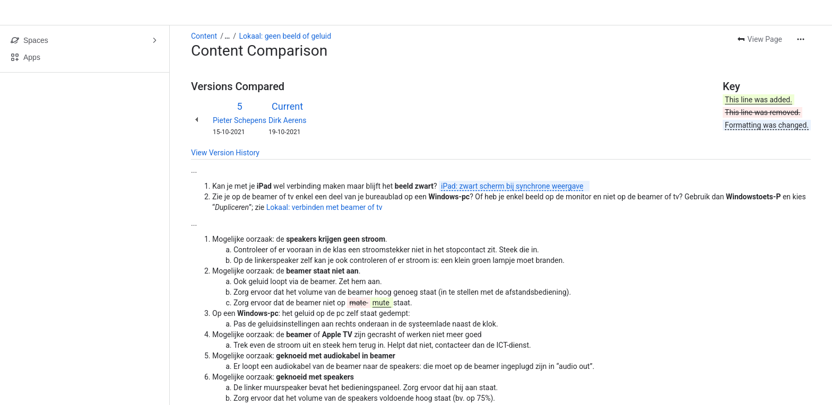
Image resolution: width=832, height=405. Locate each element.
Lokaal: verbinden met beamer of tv (324, 207)
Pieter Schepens (239, 120)
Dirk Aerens (287, 120)
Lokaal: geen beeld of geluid (285, 36)
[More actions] (801, 39)
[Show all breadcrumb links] (227, 36)
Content (204, 36)
